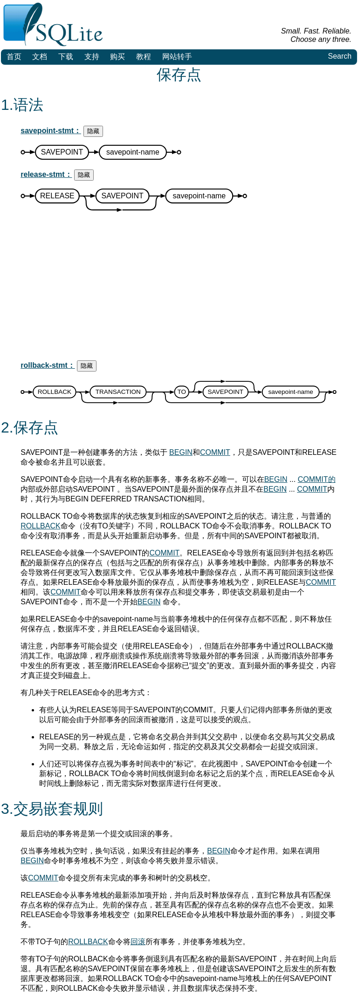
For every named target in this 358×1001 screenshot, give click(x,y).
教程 (143, 57)
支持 (91, 57)
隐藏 (93, 131)
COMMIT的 (317, 479)
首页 (14, 57)
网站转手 (177, 57)
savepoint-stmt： (51, 131)
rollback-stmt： (48, 365)
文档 (39, 57)
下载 (65, 57)
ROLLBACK (40, 526)
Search (339, 56)
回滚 (138, 942)
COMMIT (215, 452)
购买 (117, 57)
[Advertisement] (179, 288)
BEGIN (181, 452)
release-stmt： (46, 174)
